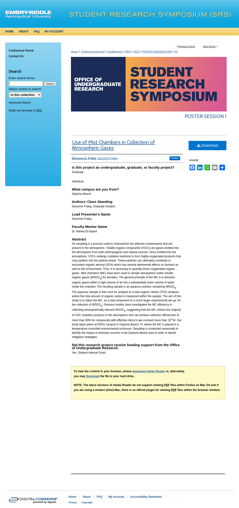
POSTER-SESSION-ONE (157, 51)
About (86, 496)
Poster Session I (205, 116)
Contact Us (16, 56)
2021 (137, 51)
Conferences (115, 51)
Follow (175, 158)
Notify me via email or (25, 110)
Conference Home (21, 50)
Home (74, 51)
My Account (116, 496)
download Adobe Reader (148, 371)
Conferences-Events (93, 51)
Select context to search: (25, 89)
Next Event (209, 46)
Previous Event (186, 46)
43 (176, 51)
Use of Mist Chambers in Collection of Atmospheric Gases (113, 145)
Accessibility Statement (146, 496)
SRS (128, 51)
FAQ (99, 496)
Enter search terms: (22, 78)
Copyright (86, 502)
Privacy (73, 502)
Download (207, 145)
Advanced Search (20, 102)
